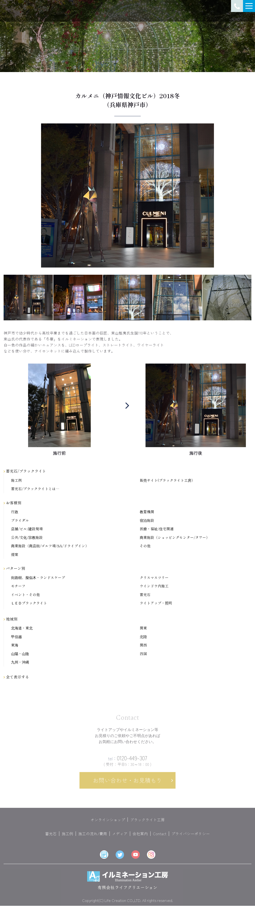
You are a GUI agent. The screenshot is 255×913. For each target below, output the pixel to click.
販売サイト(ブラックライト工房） (167, 480)
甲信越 (16, 636)
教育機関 (147, 512)
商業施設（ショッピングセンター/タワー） (175, 537)
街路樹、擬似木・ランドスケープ (38, 577)
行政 (14, 512)
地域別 (11, 618)
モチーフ (18, 586)
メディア (120, 837)
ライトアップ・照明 (156, 603)
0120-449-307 (127, 761)
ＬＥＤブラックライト (29, 603)
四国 (143, 653)
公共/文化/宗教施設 (27, 537)
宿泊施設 (147, 520)
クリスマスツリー (154, 577)
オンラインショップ (108, 823)
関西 (143, 645)
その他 (145, 546)
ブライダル (20, 520)
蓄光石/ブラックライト (25, 471)
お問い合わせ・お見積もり (127, 784)
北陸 (143, 636)
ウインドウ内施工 (154, 586)
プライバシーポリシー (190, 837)
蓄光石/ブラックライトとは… (35, 489)
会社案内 (140, 837)
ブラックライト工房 (147, 823)
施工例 (16, 480)
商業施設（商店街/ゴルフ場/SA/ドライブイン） (50, 546)
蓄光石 (145, 594)
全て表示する (16, 676)
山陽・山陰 (20, 653)
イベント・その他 (25, 594)
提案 (14, 554)
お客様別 (12, 502)
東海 (14, 645)
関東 (143, 628)
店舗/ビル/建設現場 (27, 529)
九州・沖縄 (20, 662)
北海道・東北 (22, 628)
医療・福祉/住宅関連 (157, 529)
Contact (159, 837)
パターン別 (14, 568)
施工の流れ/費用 (92, 837)
